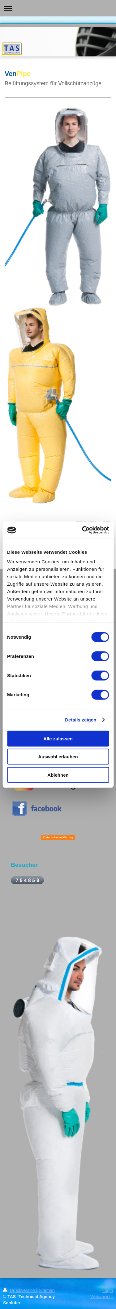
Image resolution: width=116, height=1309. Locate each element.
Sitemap (46, 1290)
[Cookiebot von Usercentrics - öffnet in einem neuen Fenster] (82, 530)
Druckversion (19, 1290)
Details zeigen (80, 719)
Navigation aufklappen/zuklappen (58, 8)
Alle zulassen (58, 738)
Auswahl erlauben (58, 756)
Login (107, 1290)
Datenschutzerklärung (58, 837)
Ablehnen (57, 774)
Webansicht (101, 1296)
